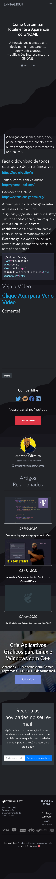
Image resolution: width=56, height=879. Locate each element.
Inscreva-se (28, 420)
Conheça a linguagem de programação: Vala (28, 535)
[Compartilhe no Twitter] (19, 399)
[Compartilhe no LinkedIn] (38, 399)
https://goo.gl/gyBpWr (17, 172)
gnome (7, 375)
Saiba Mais (28, 679)
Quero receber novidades (38, 758)
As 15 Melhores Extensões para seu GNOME (28, 623)
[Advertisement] (26, 95)
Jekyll (23, 846)
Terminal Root (12, 4)
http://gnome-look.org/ (18, 185)
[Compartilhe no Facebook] (32, 399)
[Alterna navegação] (51, 4)
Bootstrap (31, 846)
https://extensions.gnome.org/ (23, 197)
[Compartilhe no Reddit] (25, 399)
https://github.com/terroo (28, 465)
